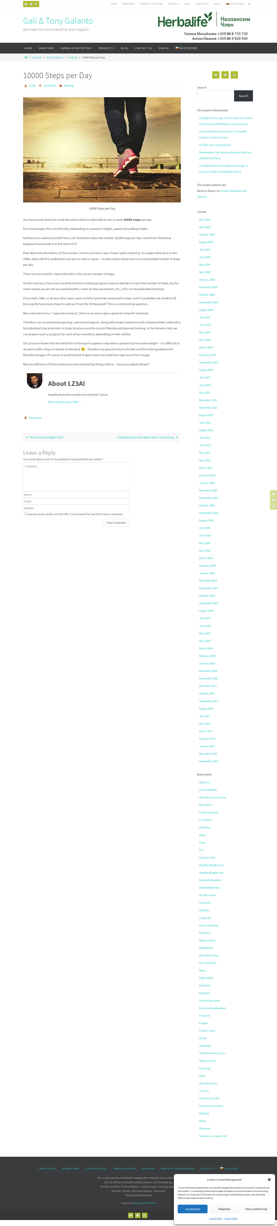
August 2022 (207, 421)
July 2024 (205, 323)
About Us (205, 788)
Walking (72, 57)
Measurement (208, 946)
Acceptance (192, 1209)
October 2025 (208, 240)
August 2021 (207, 436)
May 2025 (205, 270)
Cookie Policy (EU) (96, 1174)
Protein (204, 1029)
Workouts (205, 1134)
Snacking (205, 1074)
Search (202, 87)
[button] (269, 1180)
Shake (203, 1044)
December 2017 (209, 692)
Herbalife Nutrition (211, 886)
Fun (201, 856)
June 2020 (205, 541)
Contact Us (201, 3)
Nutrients (205, 991)
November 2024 (209, 293)
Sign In (217, 3)
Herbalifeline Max (210, 893)
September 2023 (210, 368)
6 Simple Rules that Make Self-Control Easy (148, 437)
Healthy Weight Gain (212, 871)
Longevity (205, 923)
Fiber (202, 848)
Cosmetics (206, 826)
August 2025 (207, 248)
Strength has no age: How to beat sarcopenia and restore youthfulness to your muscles (225, 124)
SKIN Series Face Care (213, 1059)
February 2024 (208, 361)
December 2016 (209, 759)
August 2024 (207, 315)
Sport (203, 1081)
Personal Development (214, 1014)
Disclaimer (148, 1174)
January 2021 (208, 488)
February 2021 (208, 481)
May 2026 (205, 225)
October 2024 (208, 300)
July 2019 (205, 624)
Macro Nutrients (210, 931)
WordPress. (150, 1208)
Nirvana (138, 1208)
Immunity (205, 908)
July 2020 (205, 534)
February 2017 (208, 744)
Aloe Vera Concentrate (214, 803)
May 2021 (205, 458)
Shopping (205, 1051)
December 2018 (209, 677)
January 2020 (208, 579)
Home (114, 3)
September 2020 (210, 519)
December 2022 (209, 406)
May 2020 (205, 549)
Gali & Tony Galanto (58, 20)
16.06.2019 (51, 85)
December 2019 (209, 586)
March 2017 (206, 737)
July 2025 (205, 255)
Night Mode (206, 984)
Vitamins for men (210, 1104)
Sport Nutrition (209, 1089)
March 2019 (206, 654)
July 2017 (205, 722)
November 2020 (209, 504)
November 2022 (209, 413)
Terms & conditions (124, 1174)
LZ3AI (32, 85)
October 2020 (208, 511)
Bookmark (36, 417)
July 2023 (205, 383)
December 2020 (209, 496)
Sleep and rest (208, 1066)
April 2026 (205, 233)
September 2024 (210, 308)
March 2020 (206, 564)
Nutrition (205, 999)
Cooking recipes (209, 818)
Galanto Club (208, 863)
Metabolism (207, 954)
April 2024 (205, 346)
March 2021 (206, 473)
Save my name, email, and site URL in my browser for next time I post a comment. (75, 514)
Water (203, 1127)
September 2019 (210, 609)
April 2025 (205, 278)
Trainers (204, 1096)
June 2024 (205, 330)
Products (173, 3)
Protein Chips (208, 1036)
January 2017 (208, 752)
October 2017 (208, 699)
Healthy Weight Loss (212, 878)
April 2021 (205, 466)
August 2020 (207, 526)
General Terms (70, 1174)
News (202, 976)
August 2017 (207, 714)
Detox (203, 841)
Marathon (128, 3)
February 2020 (208, 571)
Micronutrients (209, 969)
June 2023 (205, 391)
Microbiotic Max (209, 961)
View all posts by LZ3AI (65, 402)
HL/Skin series (208, 901)
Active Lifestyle (54, 57)
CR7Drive (205, 833)
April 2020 (205, 556)
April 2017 (205, 729)
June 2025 (205, 263)
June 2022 (205, 428)
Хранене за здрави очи (214, 1142)
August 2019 (207, 616)
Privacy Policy (231, 1218)
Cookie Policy (216, 1218)
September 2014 (210, 767)
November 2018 (209, 684)
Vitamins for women (212, 1112)
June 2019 (205, 631)
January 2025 (208, 285)
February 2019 (208, 662)
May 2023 (205, 398)
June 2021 (205, 451)
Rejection (225, 1209)
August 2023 (207, 376)
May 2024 (205, 338)
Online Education (210, 1006)
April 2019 (205, 646)
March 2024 (206, 353)
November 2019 (209, 594)
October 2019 (208, 601)
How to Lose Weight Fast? (44, 437)
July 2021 (205, 443)
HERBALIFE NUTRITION (151, 3)
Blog (187, 3)
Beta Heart (206, 811)
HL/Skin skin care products (217, 150)
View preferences (256, 1209)
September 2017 (210, 707)
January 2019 (208, 669)
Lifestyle (37, 57)
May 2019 (205, 639)
